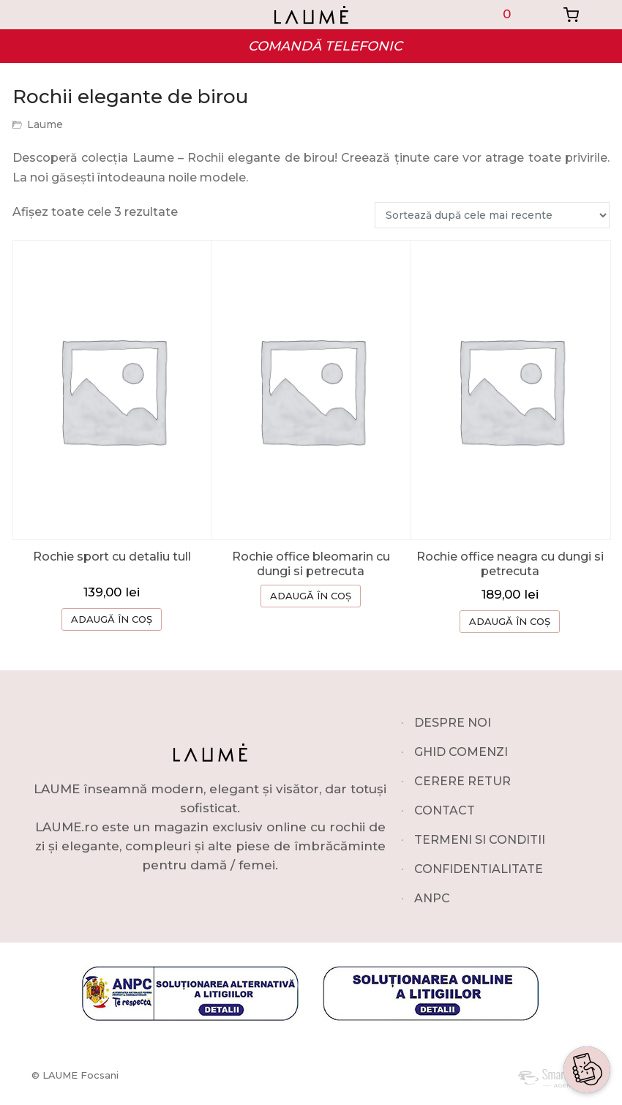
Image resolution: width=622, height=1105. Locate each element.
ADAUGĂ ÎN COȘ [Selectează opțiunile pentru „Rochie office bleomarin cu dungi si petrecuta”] (310, 596)
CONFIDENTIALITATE (478, 869)
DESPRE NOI (452, 723)
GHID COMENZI (461, 752)
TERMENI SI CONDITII (479, 840)
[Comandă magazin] (492, 215)
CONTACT (444, 810)
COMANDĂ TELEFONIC (325, 46)
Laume (45, 124)
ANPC (432, 898)
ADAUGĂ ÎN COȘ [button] (111, 619)
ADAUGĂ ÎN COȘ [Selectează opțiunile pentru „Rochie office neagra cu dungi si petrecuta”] (509, 621)
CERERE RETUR (462, 781)
